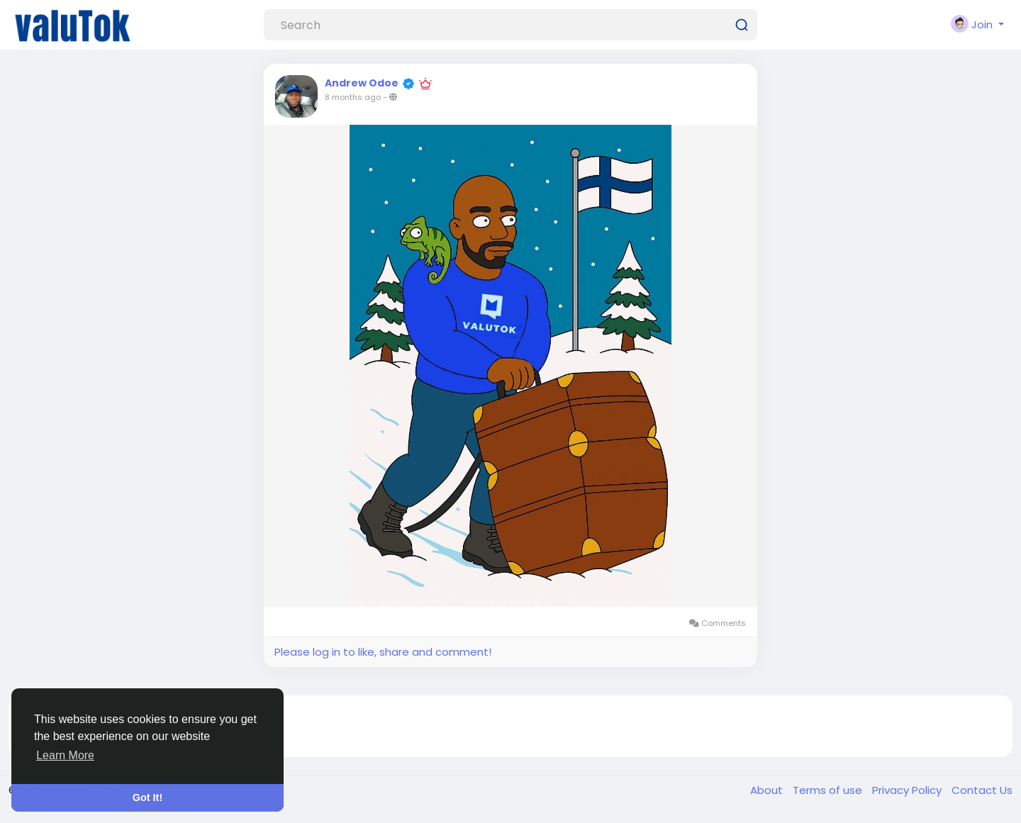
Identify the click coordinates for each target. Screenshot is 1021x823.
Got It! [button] (147, 797)
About (768, 790)
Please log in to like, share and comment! (382, 651)
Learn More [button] (65, 755)
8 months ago (353, 97)
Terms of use (829, 790)
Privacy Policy (908, 790)
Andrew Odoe (361, 83)
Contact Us (982, 790)
